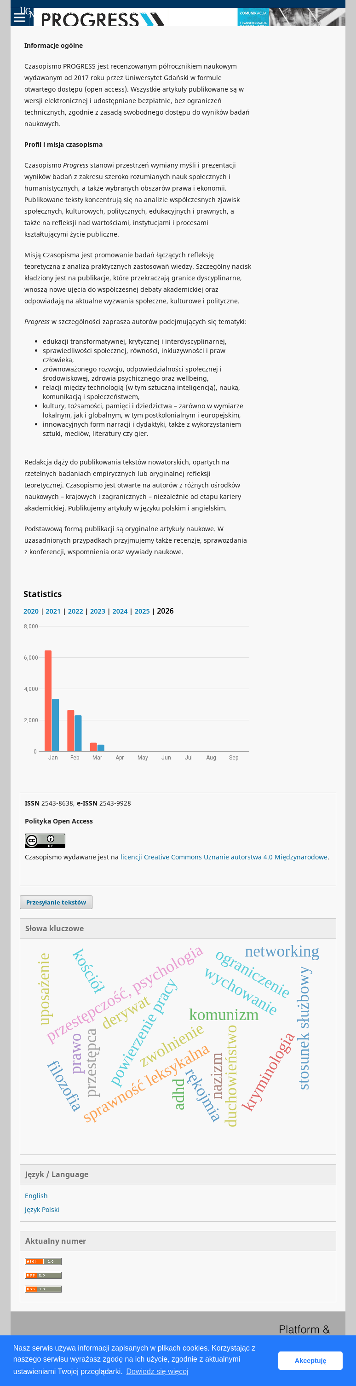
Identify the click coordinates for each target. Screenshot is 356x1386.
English (36, 1195)
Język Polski (42, 1209)
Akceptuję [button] (311, 1360)
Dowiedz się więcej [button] (157, 1371)
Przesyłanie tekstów (56, 902)
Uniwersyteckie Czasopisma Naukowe (87, 11)
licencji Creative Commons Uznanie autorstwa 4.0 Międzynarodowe (224, 856)
